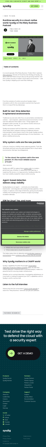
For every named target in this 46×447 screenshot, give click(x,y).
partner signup (28, 380)
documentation (29, 399)
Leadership (6, 397)
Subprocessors (27, 436)
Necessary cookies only (23, 242)
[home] (7, 6)
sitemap (5, 408)
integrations (28, 385)
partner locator (29, 383)
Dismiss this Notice (23, 236)
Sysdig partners (29, 378)
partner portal (28, 387)
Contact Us (6, 441)
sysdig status (28, 397)
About (37, 226)
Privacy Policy (24, 226)
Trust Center (26, 438)
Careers (5, 399)
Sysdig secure (7, 378)
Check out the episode (31, 288)
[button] (42, 6)
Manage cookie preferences (32, 231)
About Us (5, 394)
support (26, 394)
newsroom (6, 401)
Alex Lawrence (7, 75)
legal (4, 406)
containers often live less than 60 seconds (28, 255)
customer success (30, 401)
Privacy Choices (7, 438)
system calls (28, 168)
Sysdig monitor (7, 380)
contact (5, 403)
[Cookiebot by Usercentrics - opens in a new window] (36, 204)
